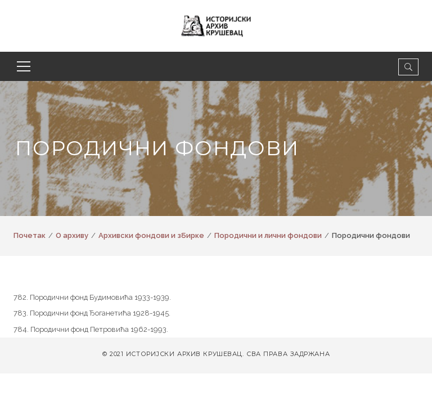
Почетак (30, 235)
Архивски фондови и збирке (151, 235)
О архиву (72, 235)
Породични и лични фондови (268, 235)
